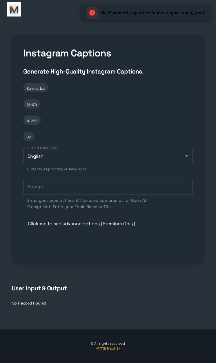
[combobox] (108, 160)
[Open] (187, 156)
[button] (108, 224)
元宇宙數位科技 (108, 348)
